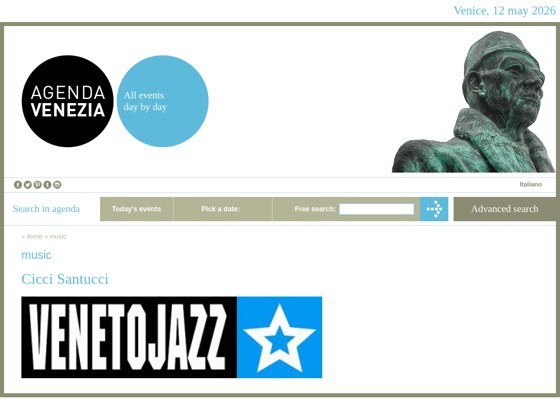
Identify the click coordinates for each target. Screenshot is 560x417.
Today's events (136, 209)
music (58, 236)
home (35, 236)
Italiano (531, 184)
